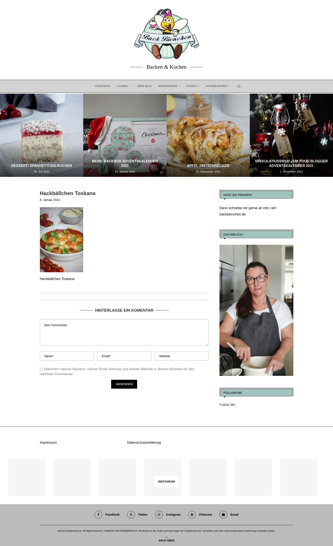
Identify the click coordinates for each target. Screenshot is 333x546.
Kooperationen (216, 86)
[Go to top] (166, 540)
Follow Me (227, 405)
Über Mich (144, 86)
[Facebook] (107, 514)
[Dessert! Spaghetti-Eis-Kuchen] (41, 135)
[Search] (239, 86)
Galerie (122, 86)
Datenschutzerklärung (144, 442)
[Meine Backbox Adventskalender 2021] (124, 135)
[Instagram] (167, 514)
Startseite (102, 86)
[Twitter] (137, 514)
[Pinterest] (200, 514)
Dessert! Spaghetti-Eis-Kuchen (41, 166)
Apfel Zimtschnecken (208, 166)
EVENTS (192, 86)
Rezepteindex (167, 86)
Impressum (48, 442)
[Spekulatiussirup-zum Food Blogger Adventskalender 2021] (291, 135)
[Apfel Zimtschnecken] (208, 135)
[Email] (229, 514)
